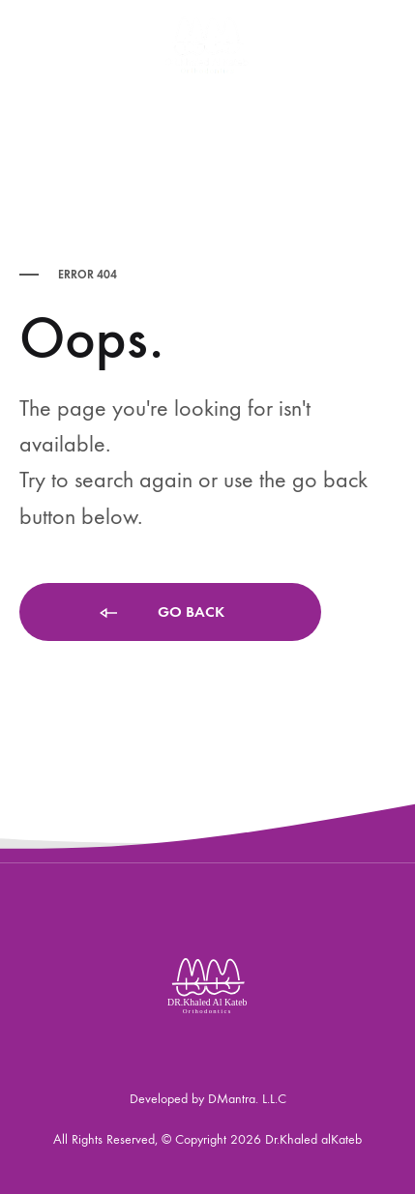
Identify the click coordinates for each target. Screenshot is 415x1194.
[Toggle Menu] (29, 44)
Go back (160, 613)
